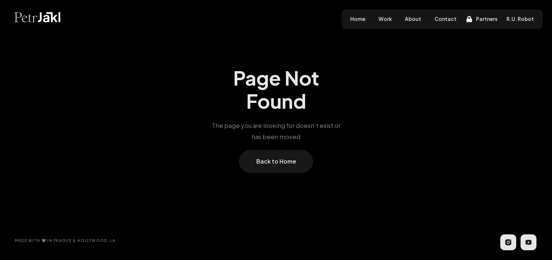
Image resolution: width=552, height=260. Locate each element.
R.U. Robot (520, 19)
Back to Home (276, 161)
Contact (446, 19)
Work (385, 19)
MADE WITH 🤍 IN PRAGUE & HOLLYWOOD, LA (65, 240)
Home (357, 19)
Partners (486, 19)
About (413, 19)
